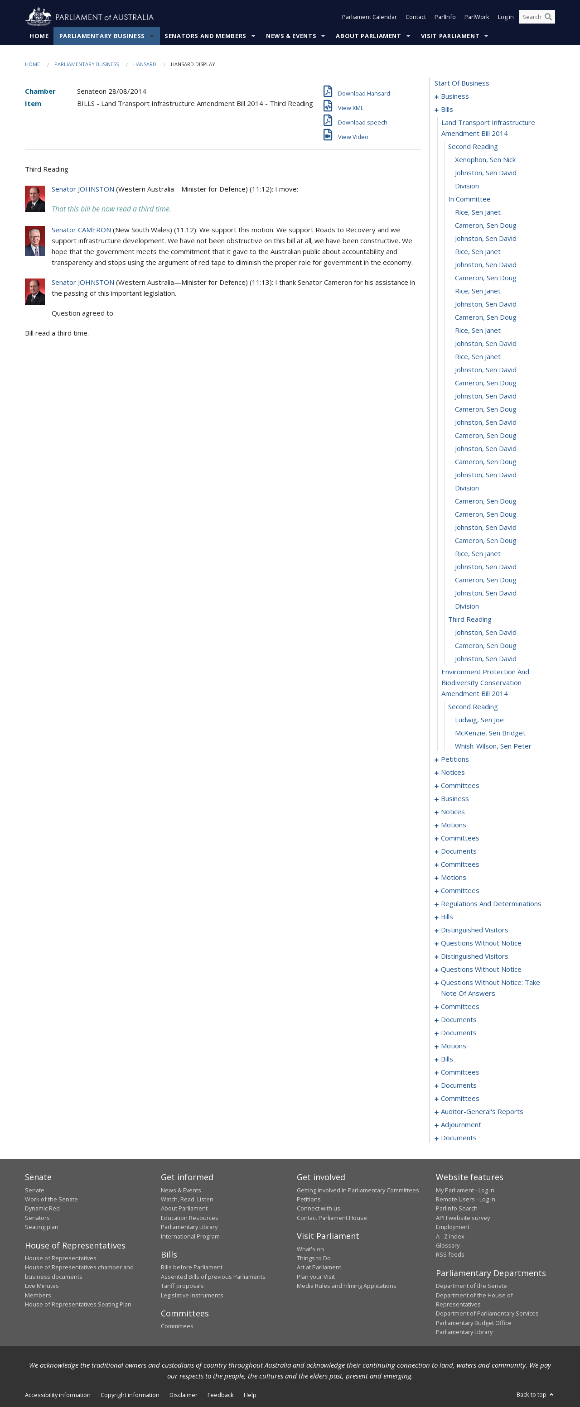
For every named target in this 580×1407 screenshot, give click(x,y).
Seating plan (41, 1227)
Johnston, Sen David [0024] (486, 370)
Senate (34, 1190)
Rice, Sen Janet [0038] (478, 553)
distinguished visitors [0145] (474, 930)
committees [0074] (460, 838)
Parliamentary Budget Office (474, 1323)
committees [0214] (460, 1098)
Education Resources (189, 1218)
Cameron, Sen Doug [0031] (486, 461)
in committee (469, 199)
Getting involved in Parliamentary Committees (358, 1190)
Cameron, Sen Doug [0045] (486, 645)
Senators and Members (205, 36)
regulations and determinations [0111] (491, 903)
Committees (177, 1326)
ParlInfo (445, 17)
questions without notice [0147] (481, 943)
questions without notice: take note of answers (490, 988)
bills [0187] (447, 1059)
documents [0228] (459, 1138)
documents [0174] (459, 1019)
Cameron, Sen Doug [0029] (486, 435)
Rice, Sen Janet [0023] (478, 356)
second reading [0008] (473, 146)
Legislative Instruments (192, 1295)
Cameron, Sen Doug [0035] (486, 514)
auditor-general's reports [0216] (482, 1111)
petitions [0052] (455, 759)
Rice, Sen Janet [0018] (478, 291)
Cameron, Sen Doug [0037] (486, 540)
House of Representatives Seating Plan (78, 1304)
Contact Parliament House (332, 1218)
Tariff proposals (182, 1286)
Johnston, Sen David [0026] (486, 396)
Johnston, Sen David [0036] (486, 527)
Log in (506, 17)
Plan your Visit (316, 1277)
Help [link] (250, 1395)
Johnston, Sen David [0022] (486, 343)
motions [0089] (453, 877)
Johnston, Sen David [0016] (486, 264)
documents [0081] (459, 851)
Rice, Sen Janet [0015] (478, 251)
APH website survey (463, 1218)
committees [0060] (460, 785)
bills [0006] (447, 109)
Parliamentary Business (102, 36)
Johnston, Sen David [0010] (486, 173)
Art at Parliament (319, 1267)
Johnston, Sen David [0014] (486, 238)
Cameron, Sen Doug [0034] (486, 501)
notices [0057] (453, 772)
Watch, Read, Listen (187, 1199)
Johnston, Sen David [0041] (486, 593)
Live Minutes (42, 1286)
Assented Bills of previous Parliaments (213, 1277)
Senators (37, 1218)
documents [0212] (459, 1085)
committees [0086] (460, 864)
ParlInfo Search (457, 1209)
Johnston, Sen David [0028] (486, 422)
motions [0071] (453, 825)
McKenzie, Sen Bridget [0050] (490, 733)
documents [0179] (459, 1032)
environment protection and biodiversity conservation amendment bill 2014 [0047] (485, 682)
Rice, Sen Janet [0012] (478, 212)
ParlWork (476, 17)
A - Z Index (450, 1236)
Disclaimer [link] (183, 1395)
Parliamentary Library (189, 1227)
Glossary (447, 1245)
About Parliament (368, 36)
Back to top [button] (536, 1394)
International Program (190, 1236)
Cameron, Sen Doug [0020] (486, 317)
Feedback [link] (221, 1395)
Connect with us (318, 1209)
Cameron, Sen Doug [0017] (486, 278)
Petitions (309, 1199)
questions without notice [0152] (481, 969)
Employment (452, 1227)
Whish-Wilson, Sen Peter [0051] (493, 746)
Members (38, 1295)
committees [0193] (460, 1072)
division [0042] (467, 606)
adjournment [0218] (461, 1124)
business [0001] (455, 96)
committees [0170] (460, 1006)
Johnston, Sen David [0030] (486, 448)
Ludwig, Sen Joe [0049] (479, 720)
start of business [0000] (462, 83)
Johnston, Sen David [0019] (486, 304)
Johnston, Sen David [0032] (486, 475)
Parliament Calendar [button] (369, 17)
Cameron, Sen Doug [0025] (486, 383)
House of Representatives (61, 1258)
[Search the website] (537, 17)
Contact (416, 17)
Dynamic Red (42, 1209)
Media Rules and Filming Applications (346, 1286)
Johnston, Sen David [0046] (486, 658)
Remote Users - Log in (465, 1199)
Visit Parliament (450, 36)
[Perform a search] (548, 17)
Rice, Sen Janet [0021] (478, 330)
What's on (310, 1249)
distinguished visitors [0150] (474, 956)
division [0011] (467, 186)
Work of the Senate (51, 1199)
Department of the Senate (471, 1286)
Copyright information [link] (130, 1395)
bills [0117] (447, 917)
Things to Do (314, 1258)
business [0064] (455, 798)
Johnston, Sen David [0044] (486, 632)
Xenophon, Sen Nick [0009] (485, 159)
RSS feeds (450, 1255)
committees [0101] (460, 890)
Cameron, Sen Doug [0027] (486, 409)
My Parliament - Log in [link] (465, 1190)
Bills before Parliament (191, 1267)
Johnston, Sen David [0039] (486, 566)
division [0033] (467, 488)
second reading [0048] (473, 706)
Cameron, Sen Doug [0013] (486, 225)
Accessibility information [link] (58, 1395)
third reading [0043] (470, 619)
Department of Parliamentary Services (487, 1314)
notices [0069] (453, 811)
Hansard (144, 64)
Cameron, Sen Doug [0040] (486, 580)
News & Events (291, 36)
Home (39, 36)
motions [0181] (453, 1046)
